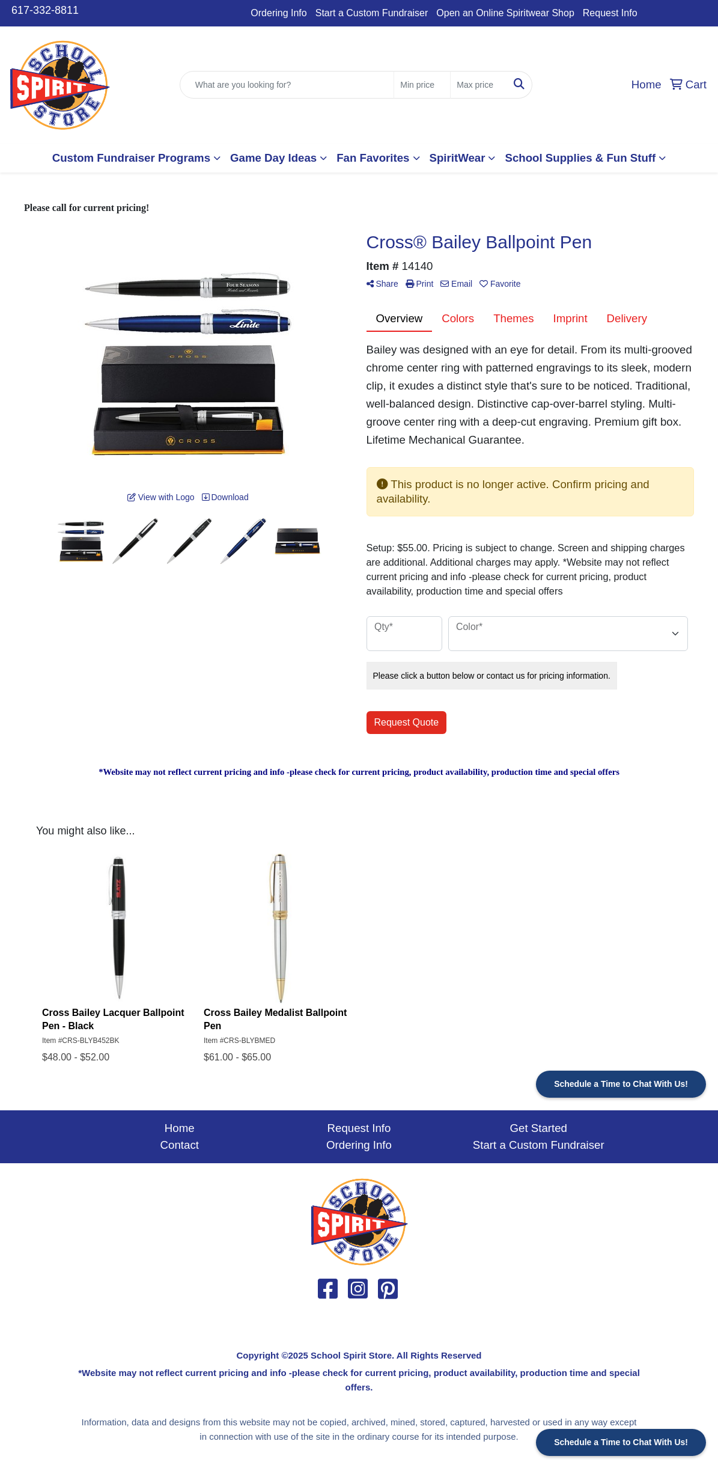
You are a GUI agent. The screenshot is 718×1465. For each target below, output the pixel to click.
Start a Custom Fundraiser (371, 13)
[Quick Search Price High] (478, 85)
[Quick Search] (287, 85)
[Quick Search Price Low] (422, 85)
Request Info (610, 13)
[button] (136, 158)
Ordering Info (278, 13)
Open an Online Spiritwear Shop (505, 13)
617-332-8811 (45, 10)
